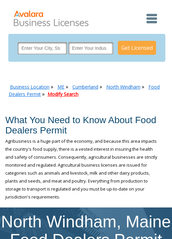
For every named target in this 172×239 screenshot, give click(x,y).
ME (60, 87)
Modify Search (62, 94)
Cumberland (85, 87)
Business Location (29, 87)
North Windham (123, 87)
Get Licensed (137, 47)
